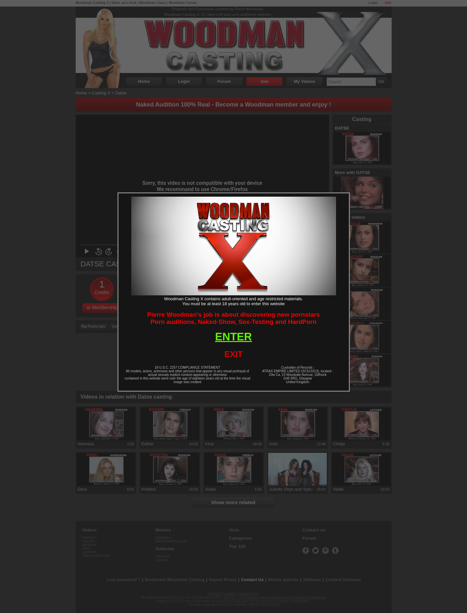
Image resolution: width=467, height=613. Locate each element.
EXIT (233, 354)
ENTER (233, 337)
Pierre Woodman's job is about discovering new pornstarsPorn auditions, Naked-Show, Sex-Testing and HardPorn (233, 318)
